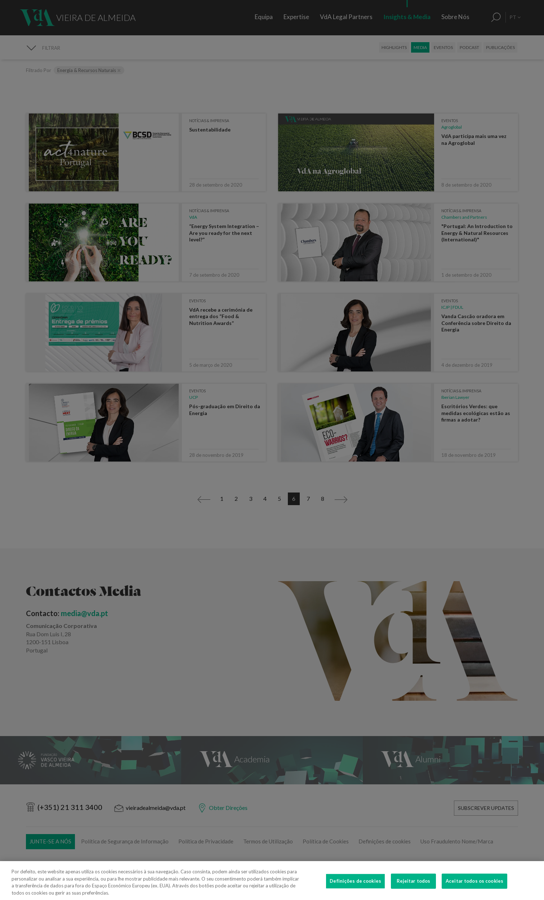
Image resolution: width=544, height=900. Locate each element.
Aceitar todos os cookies (474, 886)
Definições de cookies (355, 886)
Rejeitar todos (414, 886)
